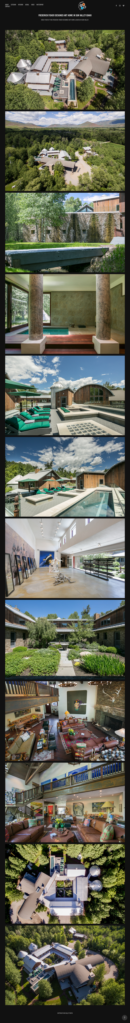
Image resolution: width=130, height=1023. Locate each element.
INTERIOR (20, 5)
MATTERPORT (40, 5)
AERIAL (27, 5)
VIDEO (32, 5)
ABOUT (7, 5)
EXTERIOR (13, 5)
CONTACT (7, 6)
